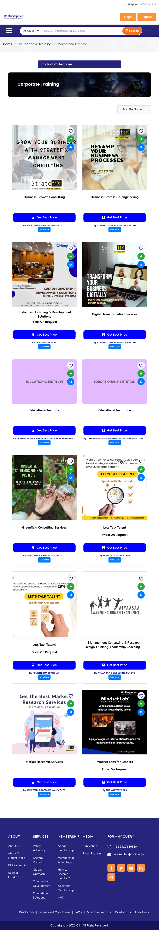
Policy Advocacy (39, 848)
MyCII (61, 897)
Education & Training (35, 44)
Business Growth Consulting (44, 197)
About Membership (66, 848)
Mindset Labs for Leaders (114, 762)
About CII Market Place (16, 855)
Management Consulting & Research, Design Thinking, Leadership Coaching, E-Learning (115, 644)
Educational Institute (44, 410)
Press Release (92, 853)
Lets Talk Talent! (44, 644)
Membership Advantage (66, 860)
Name (133, 109)
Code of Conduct (13, 875)
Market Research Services (44, 762)
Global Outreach (39, 871)
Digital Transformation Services (114, 314)
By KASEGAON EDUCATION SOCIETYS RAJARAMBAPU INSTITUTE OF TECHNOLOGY (59, 438)
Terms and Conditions (54, 912)
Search (132, 31)
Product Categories (56, 64)
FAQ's (78, 912)
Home (7, 44)
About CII (14, 846)
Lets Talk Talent (114, 527)
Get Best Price (44, 217)
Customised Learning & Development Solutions (44, 314)
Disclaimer (26, 912)
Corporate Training (37, 84)
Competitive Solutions (40, 895)
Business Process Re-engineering (115, 197)
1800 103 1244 (148, 4)
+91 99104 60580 (125, 846)
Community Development (42, 883)
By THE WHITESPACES (44, 342)
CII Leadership (17, 865)
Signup (147, 17)
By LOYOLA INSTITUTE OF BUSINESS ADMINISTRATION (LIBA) (117, 438)
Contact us (123, 912)
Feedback (142, 912)
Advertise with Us (98, 912)
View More (44, 229)
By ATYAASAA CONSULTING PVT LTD (114, 672)
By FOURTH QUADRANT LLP (115, 555)
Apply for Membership (66, 888)
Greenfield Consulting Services (44, 527)
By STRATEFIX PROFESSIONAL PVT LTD (44, 225)
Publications (91, 846)
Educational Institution (114, 410)
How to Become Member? (64, 873)
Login (128, 17)
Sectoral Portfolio (38, 860)
